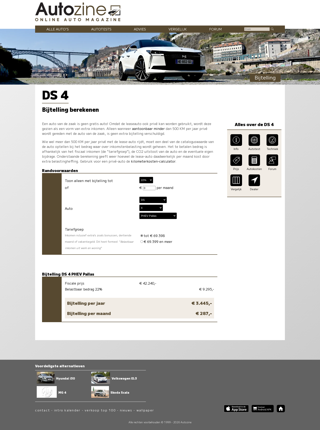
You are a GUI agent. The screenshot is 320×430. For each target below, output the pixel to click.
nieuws (126, 410)
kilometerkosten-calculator (153, 161)
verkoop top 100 (100, 410)
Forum (215, 29)
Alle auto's (58, 29)
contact (42, 410)
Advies (140, 29)
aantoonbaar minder (148, 128)
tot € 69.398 (152, 235)
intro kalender (67, 410)
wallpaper (145, 410)
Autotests (101, 29)
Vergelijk (178, 29)
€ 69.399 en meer (156, 241)
